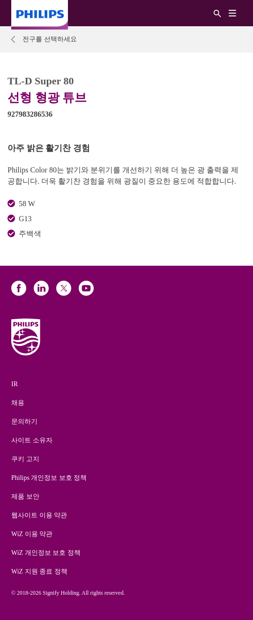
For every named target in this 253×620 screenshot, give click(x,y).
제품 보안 (25, 496)
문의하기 (24, 421)
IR (14, 384)
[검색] (217, 13)
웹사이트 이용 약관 (39, 515)
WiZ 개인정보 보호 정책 (46, 552)
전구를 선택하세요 (49, 39)
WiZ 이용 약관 (31, 534)
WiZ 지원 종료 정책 (39, 571)
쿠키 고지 (25, 459)
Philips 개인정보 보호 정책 (49, 477)
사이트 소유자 (31, 440)
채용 (17, 402)
